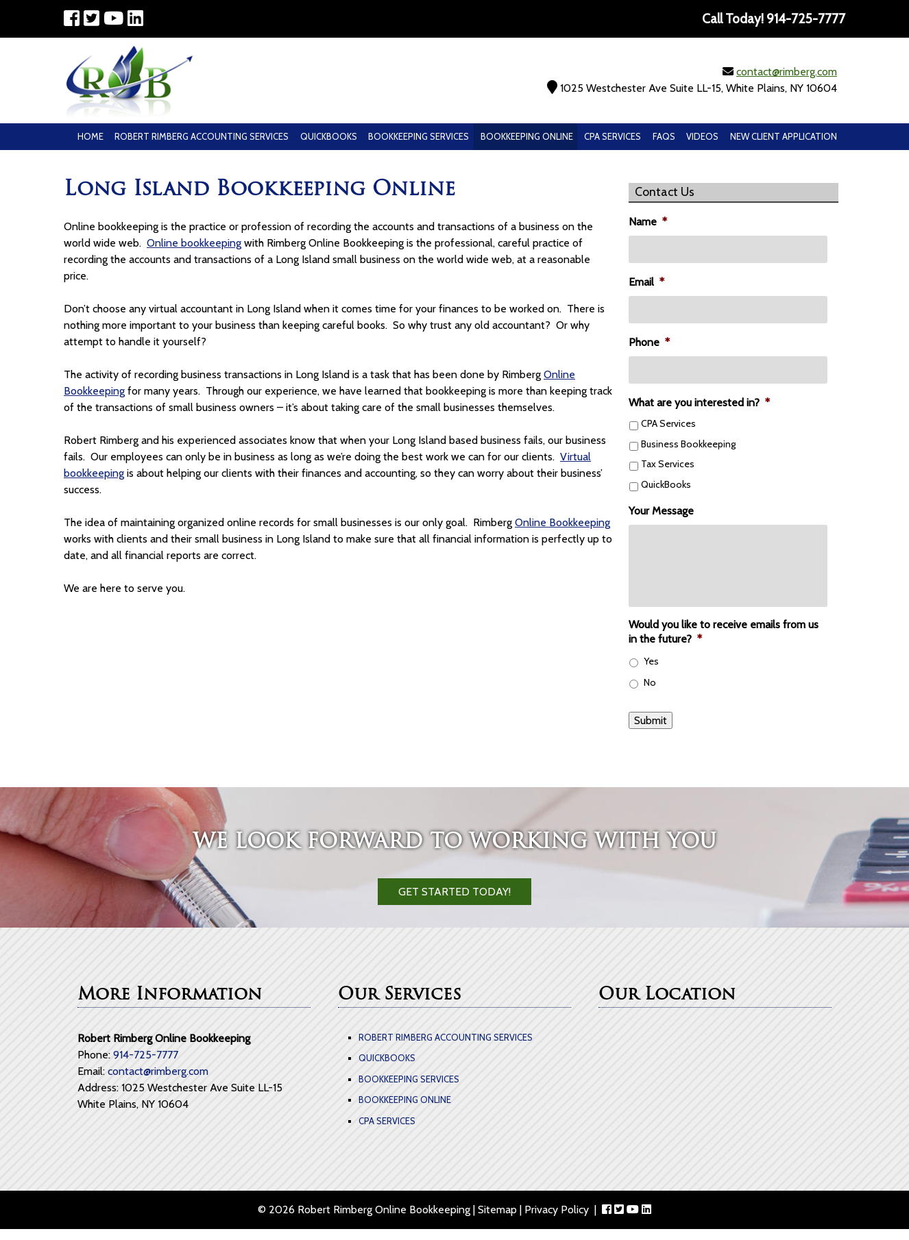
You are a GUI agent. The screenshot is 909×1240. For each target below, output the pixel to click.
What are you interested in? (699, 402)
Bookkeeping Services (418, 136)
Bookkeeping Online (527, 136)
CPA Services (612, 136)
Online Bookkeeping (562, 522)
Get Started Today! (454, 891)
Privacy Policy (556, 1209)
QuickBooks (328, 136)
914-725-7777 (145, 1054)
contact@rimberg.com (786, 71)
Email (646, 281)
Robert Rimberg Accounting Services (201, 136)
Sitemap (497, 1209)
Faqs (664, 136)
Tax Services (667, 464)
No (650, 682)
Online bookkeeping (194, 242)
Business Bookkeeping (688, 444)
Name (648, 221)
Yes (651, 661)
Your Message (661, 510)
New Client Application (783, 136)
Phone (649, 342)
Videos (702, 136)
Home (90, 136)
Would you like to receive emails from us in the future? (724, 631)
